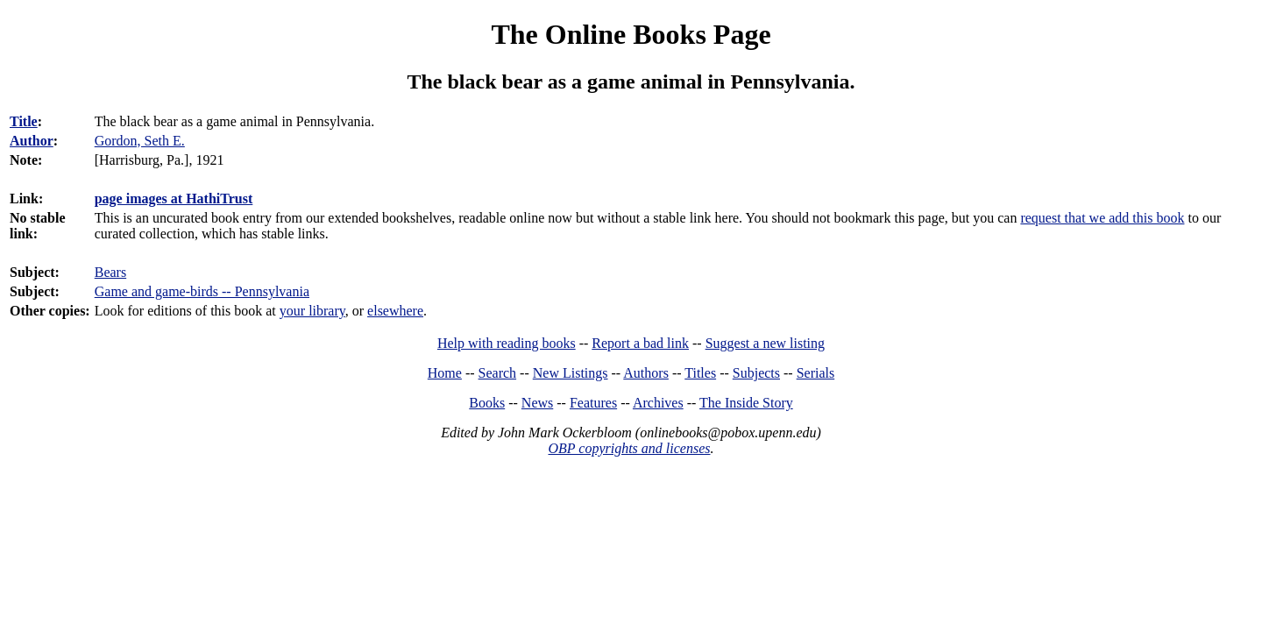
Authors (646, 372)
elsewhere (395, 310)
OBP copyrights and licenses (629, 448)
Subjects (756, 372)
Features (593, 402)
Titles (700, 372)
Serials (816, 372)
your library (312, 310)
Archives (658, 402)
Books (487, 402)
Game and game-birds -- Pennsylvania (202, 291)
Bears (110, 272)
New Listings (570, 372)
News (537, 402)
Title (24, 121)
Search (498, 372)
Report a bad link (640, 343)
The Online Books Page (630, 34)
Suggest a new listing (765, 343)
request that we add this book (1102, 217)
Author (31, 140)
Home (445, 372)
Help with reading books (506, 343)
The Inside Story (746, 402)
